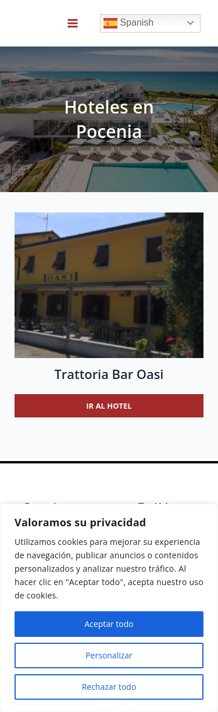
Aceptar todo (109, 623)
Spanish (128, 23)
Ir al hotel (108, 406)
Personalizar (109, 655)
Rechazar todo (109, 686)
